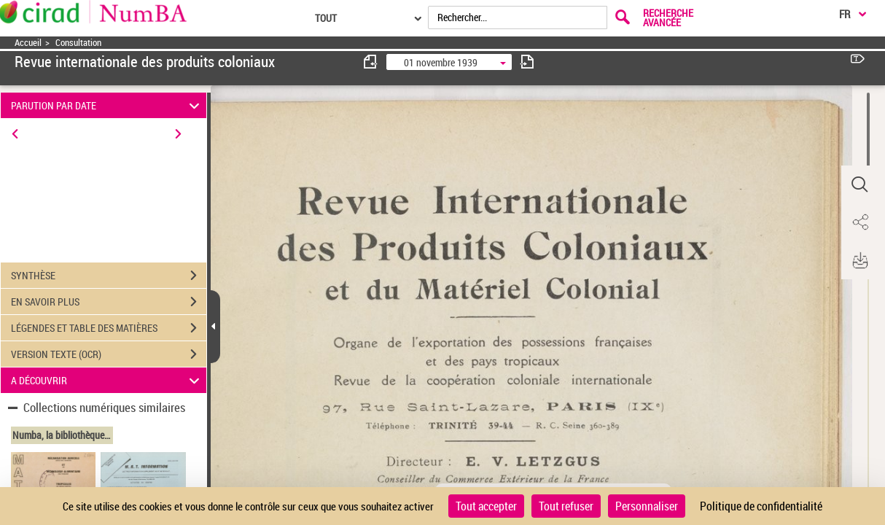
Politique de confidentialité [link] (761, 506)
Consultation (78, 42)
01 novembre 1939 (440, 62)
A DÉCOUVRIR (107, 380)
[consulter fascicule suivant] (527, 61)
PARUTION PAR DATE (107, 105)
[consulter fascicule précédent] (371, 61)
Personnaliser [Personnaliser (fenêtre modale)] (646, 506)
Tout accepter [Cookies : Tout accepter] (486, 506)
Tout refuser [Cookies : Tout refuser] (566, 506)
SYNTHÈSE (108, 275)
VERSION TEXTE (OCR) (108, 354)
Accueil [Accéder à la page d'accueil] (28, 42)
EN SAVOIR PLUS (108, 302)
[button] (859, 184)
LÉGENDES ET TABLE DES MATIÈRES (108, 328)
